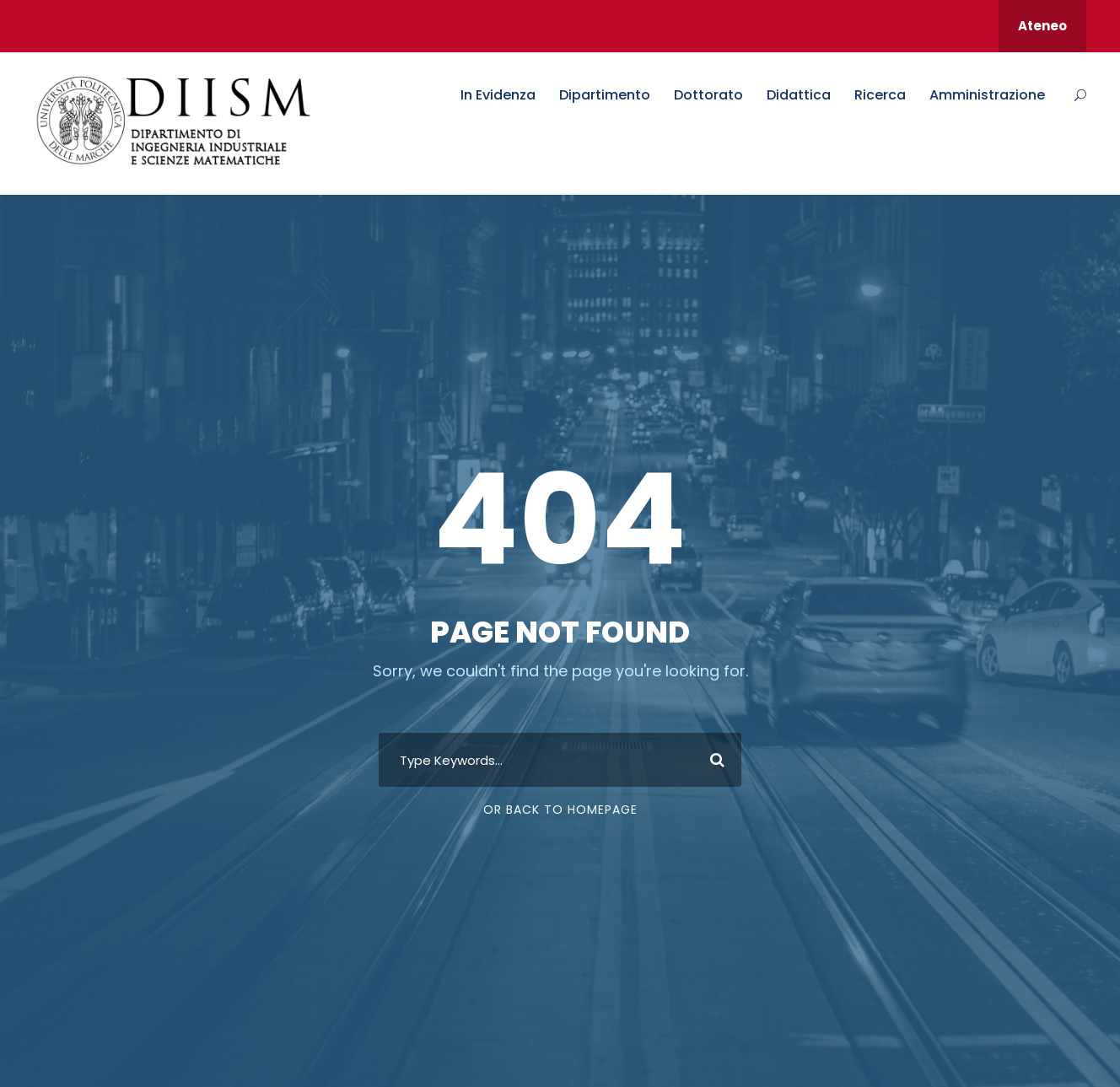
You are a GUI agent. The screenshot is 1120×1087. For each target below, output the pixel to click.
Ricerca (880, 95)
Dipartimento (604, 95)
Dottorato (708, 95)
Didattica (799, 95)
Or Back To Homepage (560, 809)
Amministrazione (987, 95)
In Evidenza (498, 95)
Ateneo (1042, 26)
